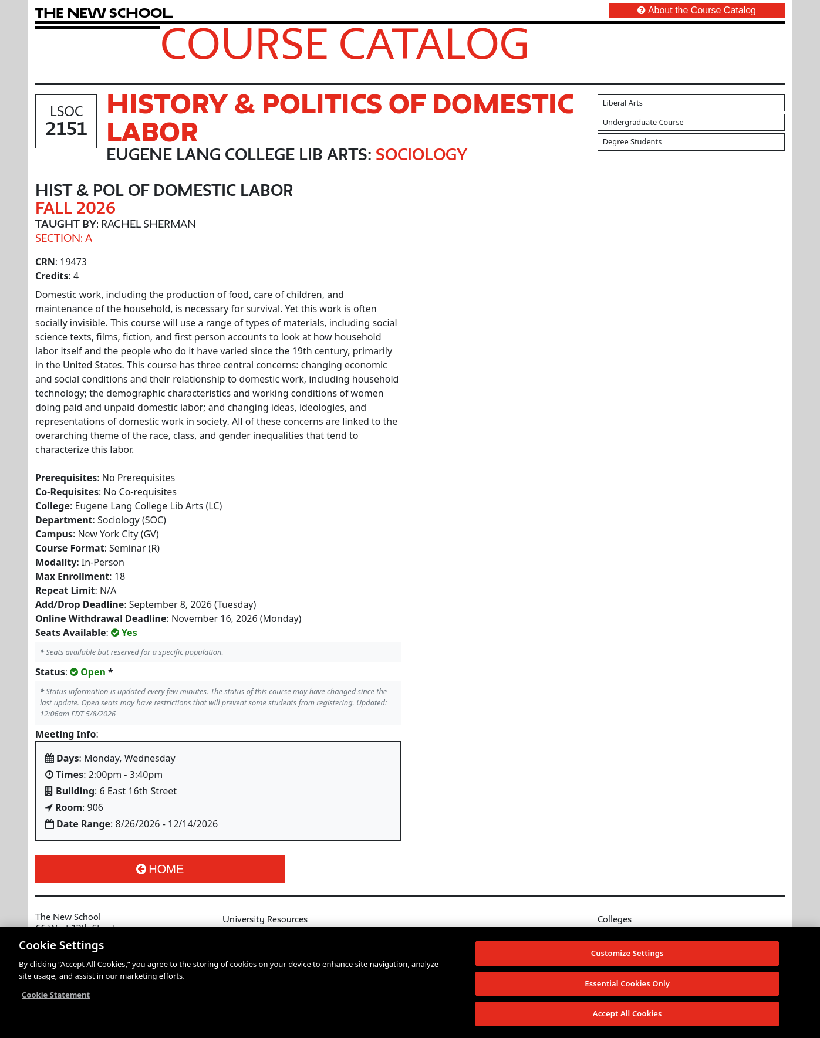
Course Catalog (344, 43)
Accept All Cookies (627, 1018)
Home (160, 869)
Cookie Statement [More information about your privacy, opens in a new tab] (56, 998)
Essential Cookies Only (627, 987)
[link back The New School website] (104, 12)
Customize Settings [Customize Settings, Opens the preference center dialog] (627, 957)
